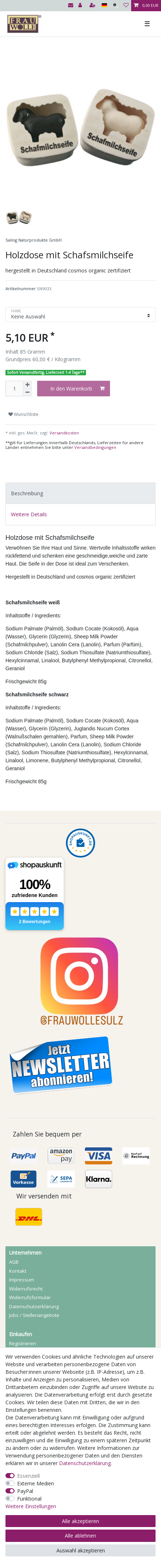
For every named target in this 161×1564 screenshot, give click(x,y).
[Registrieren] (93, 5)
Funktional (29, 1498)
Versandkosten (63, 432)
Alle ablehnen (80, 1535)
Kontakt (17, 1271)
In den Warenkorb (77, 388)
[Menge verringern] (27, 392)
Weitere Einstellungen (30, 1506)
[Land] (104, 5)
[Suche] (115, 5)
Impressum (21, 1279)
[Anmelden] (81, 5)
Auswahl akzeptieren (80, 1550)
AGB (14, 1262)
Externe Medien (35, 1483)
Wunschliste (23, 414)
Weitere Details (29, 514)
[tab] (80, 493)
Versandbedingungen (95, 447)
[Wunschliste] (126, 5)
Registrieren (22, 1343)
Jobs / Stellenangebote (34, 1315)
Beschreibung (27, 493)
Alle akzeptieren (80, 1521)
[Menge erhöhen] (27, 385)
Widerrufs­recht (26, 1288)
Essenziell (28, 1475)
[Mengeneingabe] (14, 388)
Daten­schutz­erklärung (34, 1306)
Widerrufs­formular (30, 1297)
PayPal (25, 1491)
